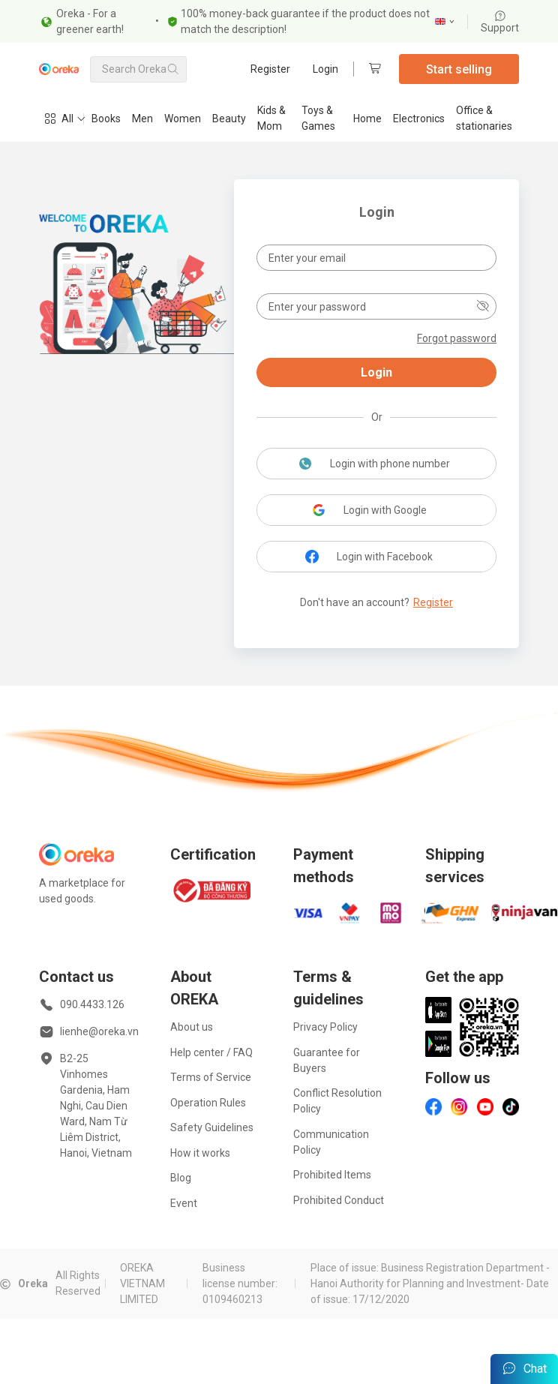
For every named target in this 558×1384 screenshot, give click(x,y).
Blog (180, 1178)
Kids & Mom (271, 118)
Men (142, 119)
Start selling (459, 69)
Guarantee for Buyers (326, 1060)
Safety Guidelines (212, 1127)
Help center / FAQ (211, 1052)
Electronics (419, 119)
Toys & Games (318, 118)
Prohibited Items (332, 1175)
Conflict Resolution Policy (337, 1101)
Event (183, 1203)
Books (106, 119)
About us (191, 1027)
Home (367, 119)
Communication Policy (331, 1142)
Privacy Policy (325, 1027)
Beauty (229, 119)
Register (270, 69)
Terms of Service (210, 1077)
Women (182, 119)
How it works (200, 1153)
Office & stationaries (484, 118)
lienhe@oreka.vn (99, 1031)
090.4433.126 (92, 1004)
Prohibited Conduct (338, 1200)
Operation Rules (208, 1103)
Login (325, 69)
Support (500, 22)
